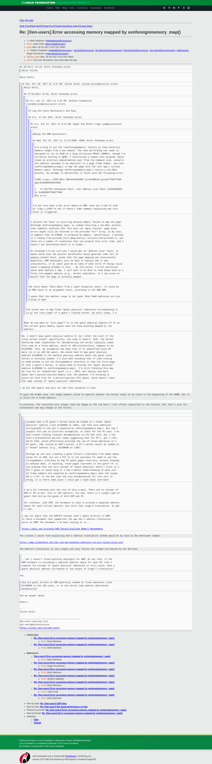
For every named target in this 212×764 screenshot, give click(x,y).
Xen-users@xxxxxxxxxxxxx (162, 50)
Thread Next (60, 26)
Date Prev (25, 26)
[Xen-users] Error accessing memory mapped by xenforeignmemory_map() (72, 656)
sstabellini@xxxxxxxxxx (60, 50)
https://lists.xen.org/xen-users (40, 627)
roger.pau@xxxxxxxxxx (57, 53)
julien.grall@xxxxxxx (55, 44)
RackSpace (70, 756)
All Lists (29, 20)
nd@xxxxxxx (183, 50)
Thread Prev (47, 26)
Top (21, 20)
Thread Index (85, 26)
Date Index (73, 26)
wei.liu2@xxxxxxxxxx (84, 50)
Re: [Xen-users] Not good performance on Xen (64, 707)
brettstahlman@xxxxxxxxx (58, 41)
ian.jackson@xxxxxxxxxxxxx (108, 50)
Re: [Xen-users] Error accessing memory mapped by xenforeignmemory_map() (74, 638)
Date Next (35, 26)
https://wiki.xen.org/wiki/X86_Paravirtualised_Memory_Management (62, 528)
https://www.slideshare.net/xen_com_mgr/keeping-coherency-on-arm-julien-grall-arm (71, 542)
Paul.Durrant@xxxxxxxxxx (135, 50)
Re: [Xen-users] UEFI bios (53, 703)
